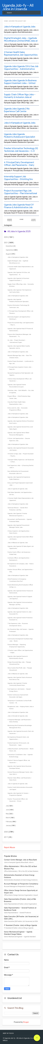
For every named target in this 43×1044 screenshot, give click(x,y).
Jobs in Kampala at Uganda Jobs (19, 26)
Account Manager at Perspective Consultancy (21, 884)
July (7, 806)
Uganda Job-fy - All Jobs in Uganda (17, 7)
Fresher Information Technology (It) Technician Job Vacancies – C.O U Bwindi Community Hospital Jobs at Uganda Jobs (21, 152)
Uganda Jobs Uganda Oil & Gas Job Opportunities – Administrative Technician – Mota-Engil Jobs (21, 69)
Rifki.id (5, 1040)
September (10, 250)
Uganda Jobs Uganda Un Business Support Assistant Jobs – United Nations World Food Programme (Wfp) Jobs (20, 84)
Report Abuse (9, 847)
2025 (6, 237)
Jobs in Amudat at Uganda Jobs (18, 716)
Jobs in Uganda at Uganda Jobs (18, 489)
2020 (6, 832)
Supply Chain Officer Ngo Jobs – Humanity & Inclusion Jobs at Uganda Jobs (19, 97)
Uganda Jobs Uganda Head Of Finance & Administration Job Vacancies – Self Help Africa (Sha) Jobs (20, 208)
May (7, 814)
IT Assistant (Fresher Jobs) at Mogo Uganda (20, 925)
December (9, 246)
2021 (6, 243)
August (8, 254)
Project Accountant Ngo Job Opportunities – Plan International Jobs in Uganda (20, 193)
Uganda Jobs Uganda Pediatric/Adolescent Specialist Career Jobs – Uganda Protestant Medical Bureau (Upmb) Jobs (20, 138)
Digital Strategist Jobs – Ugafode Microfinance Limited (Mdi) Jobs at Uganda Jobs (21, 41)
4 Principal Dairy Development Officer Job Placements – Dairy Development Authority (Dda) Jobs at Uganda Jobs (21, 166)
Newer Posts (9, 220)
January (8, 825)
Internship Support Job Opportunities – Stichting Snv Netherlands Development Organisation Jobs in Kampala (18, 180)
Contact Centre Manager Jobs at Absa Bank (20, 860)
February (9, 821)
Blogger (26, 1022)
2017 (6, 837)
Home (6, 21)
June (7, 810)
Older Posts (33, 220)
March (8, 817)
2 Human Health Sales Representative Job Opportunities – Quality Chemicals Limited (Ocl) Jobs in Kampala (20, 56)
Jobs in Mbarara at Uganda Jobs (18, 542)
